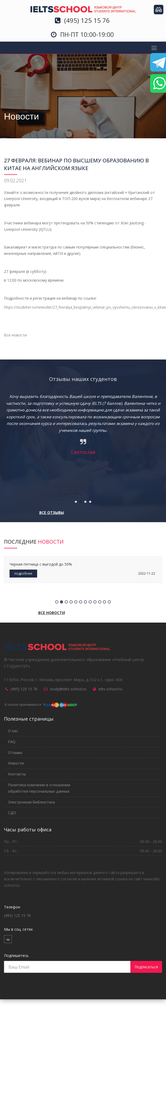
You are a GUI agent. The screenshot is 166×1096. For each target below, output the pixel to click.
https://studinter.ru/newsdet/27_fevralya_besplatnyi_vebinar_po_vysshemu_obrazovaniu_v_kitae (85, 307)
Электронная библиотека (31, 802)
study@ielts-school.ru (68, 688)
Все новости (15, 335)
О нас (13, 730)
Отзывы (15, 752)
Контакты (17, 773)
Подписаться (146, 966)
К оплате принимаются (40, 704)
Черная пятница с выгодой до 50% (41, 564)
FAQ (11, 741)
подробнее (23, 573)
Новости (16, 763)
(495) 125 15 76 (24, 688)
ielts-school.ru (110, 688)
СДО (12, 812)
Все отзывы (51, 512)
